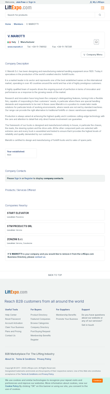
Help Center (11, 315)
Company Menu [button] (92, 54)
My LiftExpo (97, 2)
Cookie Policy (12, 386)
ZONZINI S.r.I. (15, 239)
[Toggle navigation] (102, 8)
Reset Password (12, 319)
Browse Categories (40, 323)
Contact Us (10, 335)
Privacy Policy (44, 359)
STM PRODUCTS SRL (19, 226)
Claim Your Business (14, 327)
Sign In (32, 2)
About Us (9, 359)
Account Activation (14, 323)
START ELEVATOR (18, 212)
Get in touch (88, 325)
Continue (97, 380)
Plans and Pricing (13, 331)
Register (28, 178)
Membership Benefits (41, 335)
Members (18, 24)
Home (8, 24)
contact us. (40, 257)
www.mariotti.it (15, 46)
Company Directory (40, 327)
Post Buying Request (40, 331)
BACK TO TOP (55, 275)
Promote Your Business (67, 319)
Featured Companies (40, 319)
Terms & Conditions (26, 359)
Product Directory (39, 315)
